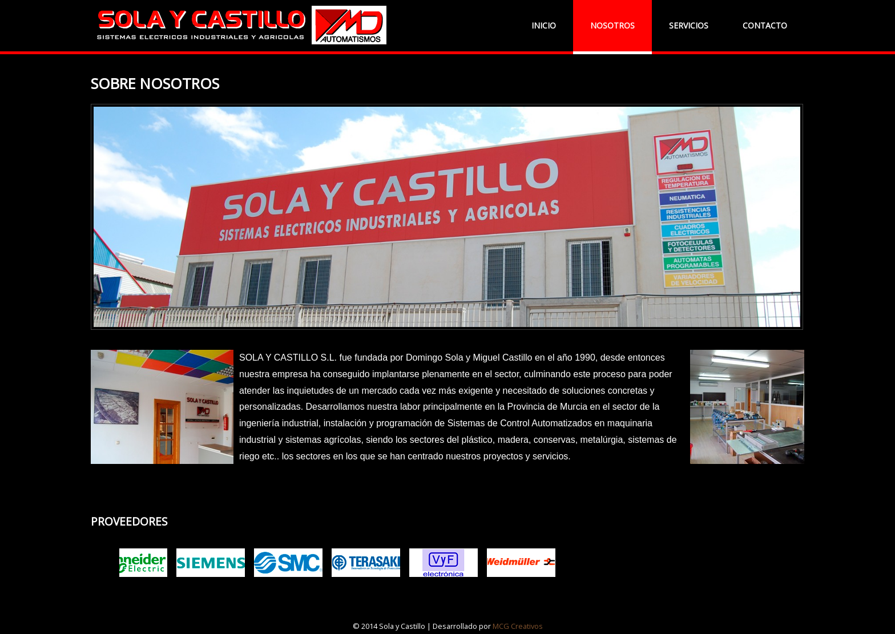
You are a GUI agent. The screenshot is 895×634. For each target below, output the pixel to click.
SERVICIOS (688, 25)
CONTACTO (765, 25)
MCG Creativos (518, 626)
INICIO (543, 25)
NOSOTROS (612, 25)
